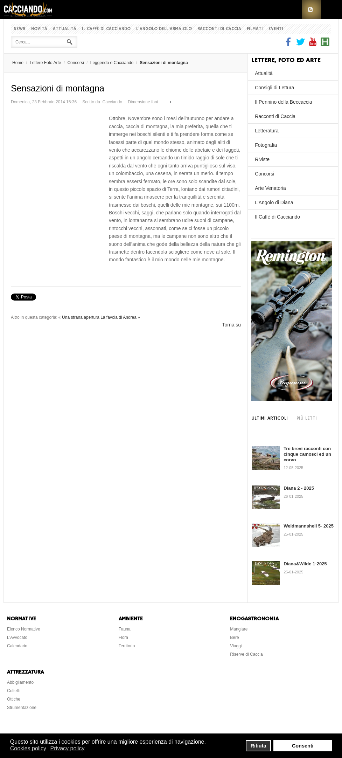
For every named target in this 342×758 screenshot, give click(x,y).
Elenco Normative (23, 629)
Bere (234, 637)
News (20, 29)
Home (17, 62)
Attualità (64, 29)
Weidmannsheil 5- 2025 (309, 526)
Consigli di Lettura (274, 87)
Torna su (231, 325)
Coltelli (13, 690)
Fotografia (266, 145)
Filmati (255, 29)
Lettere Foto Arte (45, 62)
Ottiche (13, 699)
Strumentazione (21, 707)
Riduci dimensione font (164, 100)
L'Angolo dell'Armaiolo (164, 29)
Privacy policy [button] (67, 748)
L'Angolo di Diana (274, 202)
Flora (123, 637)
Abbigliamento (20, 682)
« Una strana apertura (78, 317)
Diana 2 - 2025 (299, 488)
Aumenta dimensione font (170, 100)
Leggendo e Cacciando (111, 62)
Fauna (125, 629)
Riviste (262, 159)
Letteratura (267, 130)
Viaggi (236, 645)
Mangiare (238, 629)
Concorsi (75, 62)
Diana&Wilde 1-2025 (305, 563)
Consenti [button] (303, 746)
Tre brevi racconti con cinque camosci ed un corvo (307, 454)
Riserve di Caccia (246, 654)
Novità (39, 29)
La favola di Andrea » (120, 317)
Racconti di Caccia (219, 29)
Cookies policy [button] (28, 748)
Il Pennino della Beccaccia (283, 102)
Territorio (127, 645)
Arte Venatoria (270, 188)
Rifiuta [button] (258, 746)
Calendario (17, 645)
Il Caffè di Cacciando (106, 29)
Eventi (275, 29)
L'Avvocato (17, 637)
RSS (311, 9)
